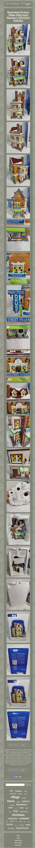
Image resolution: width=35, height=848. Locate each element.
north (24, 821)
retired (12, 821)
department (22, 827)
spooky (28, 821)
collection (12, 818)
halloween (24, 812)
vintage (23, 798)
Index (18, 835)
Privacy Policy (18, 842)
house (9, 824)
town (28, 825)
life (7, 821)
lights (25, 794)
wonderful (11, 805)
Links (18, 837)
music (21, 808)
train (16, 808)
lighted (25, 801)
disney (20, 794)
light (26, 808)
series (18, 802)
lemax (11, 801)
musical (21, 825)
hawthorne (21, 804)
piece (16, 825)
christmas (18, 814)
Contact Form (18, 840)
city (20, 821)
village (15, 797)
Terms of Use (18, 845)
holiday (11, 828)
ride (25, 791)
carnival (13, 793)
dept (15, 811)
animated (24, 818)
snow (10, 807)
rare (11, 790)
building (18, 791)
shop (10, 812)
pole (17, 821)
